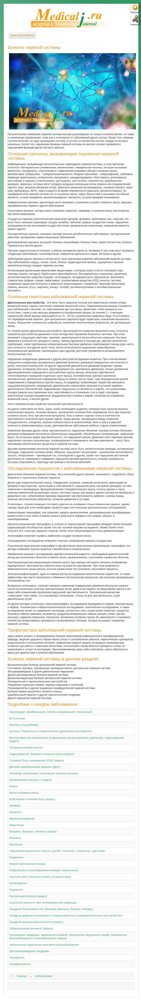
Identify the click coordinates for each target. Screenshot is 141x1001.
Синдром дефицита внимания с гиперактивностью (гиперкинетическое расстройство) (65, 915)
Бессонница (17, 718)
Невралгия (16, 857)
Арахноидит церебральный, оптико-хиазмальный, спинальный (50, 711)
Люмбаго (15, 805)
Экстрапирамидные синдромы (29, 951)
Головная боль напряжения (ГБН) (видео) (36, 760)
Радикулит (16, 889)
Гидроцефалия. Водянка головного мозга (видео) (41, 753)
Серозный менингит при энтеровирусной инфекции (43, 902)
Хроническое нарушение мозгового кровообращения (44, 944)
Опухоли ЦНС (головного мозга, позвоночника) (40, 876)
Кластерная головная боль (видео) (32, 799)
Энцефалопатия (20, 964)
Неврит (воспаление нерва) (27, 863)
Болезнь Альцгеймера (23, 724)
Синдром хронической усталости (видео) (36, 921)
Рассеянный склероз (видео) (28, 896)
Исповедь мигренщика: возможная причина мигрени (43, 773)
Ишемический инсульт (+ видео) (30, 779)
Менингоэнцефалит (22, 818)
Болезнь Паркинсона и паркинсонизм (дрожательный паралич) (50, 731)
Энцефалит (17, 957)
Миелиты (15, 837)
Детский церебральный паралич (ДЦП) (35, 766)
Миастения (16, 825)
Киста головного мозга (24, 792)
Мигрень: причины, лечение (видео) (32, 831)
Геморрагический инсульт (26, 747)
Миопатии (15, 844)
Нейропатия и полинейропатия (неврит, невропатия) (43, 870)
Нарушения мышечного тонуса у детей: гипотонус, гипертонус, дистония (57, 850)
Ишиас (13, 786)
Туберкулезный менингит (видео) (31, 928)
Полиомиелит (18, 883)
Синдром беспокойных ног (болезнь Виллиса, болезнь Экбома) (51, 909)
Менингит (15, 812)
